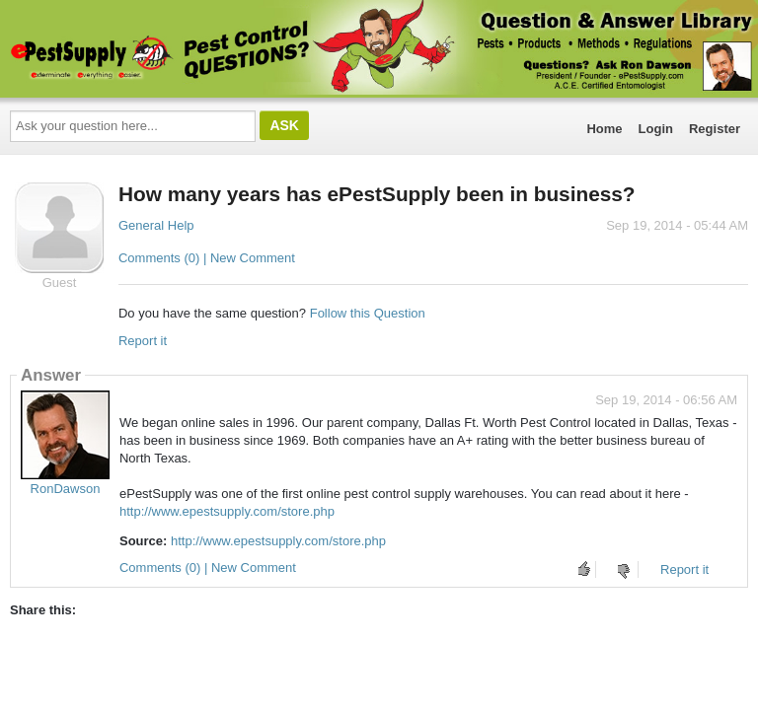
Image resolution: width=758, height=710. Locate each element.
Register (714, 128)
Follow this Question (367, 313)
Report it (142, 340)
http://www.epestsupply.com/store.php (227, 511)
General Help (156, 225)
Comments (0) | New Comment (206, 257)
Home (604, 128)
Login (656, 128)
